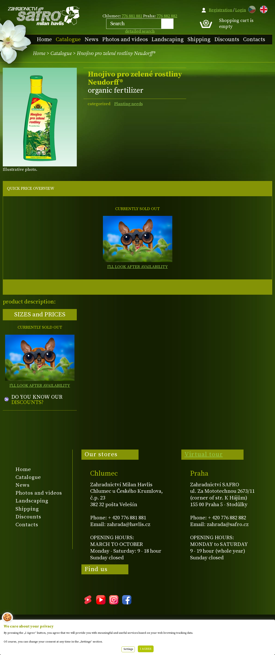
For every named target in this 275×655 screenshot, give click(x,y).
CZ (250, 8)
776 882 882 (167, 16)
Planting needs (128, 104)
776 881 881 (132, 16)
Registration (220, 10)
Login (240, 10)
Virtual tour (203, 454)
